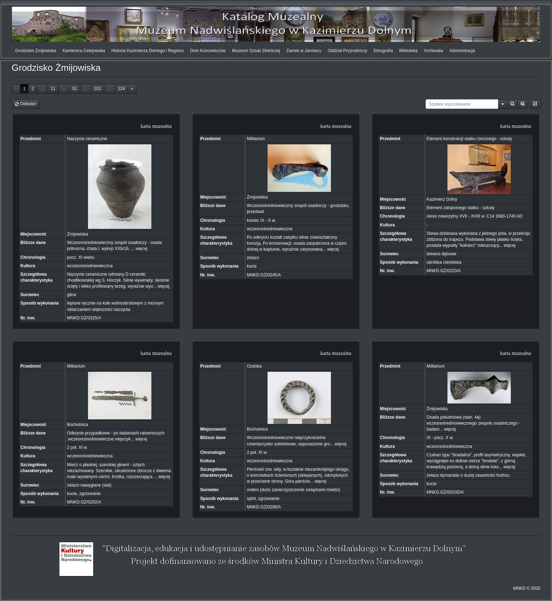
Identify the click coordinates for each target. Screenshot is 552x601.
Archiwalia (433, 50)
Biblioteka (408, 50)
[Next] (132, 89)
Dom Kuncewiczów (208, 50)
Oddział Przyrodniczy (348, 50)
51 (74, 88)
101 (97, 88)
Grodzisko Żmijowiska (35, 50)
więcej (141, 248)
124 (121, 88)
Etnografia (383, 50)
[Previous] (16, 89)
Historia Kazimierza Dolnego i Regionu (147, 50)
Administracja (462, 50)
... (42, 88)
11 (53, 88)
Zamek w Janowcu (303, 50)
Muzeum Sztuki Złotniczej (256, 50)
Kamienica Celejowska (84, 50)
